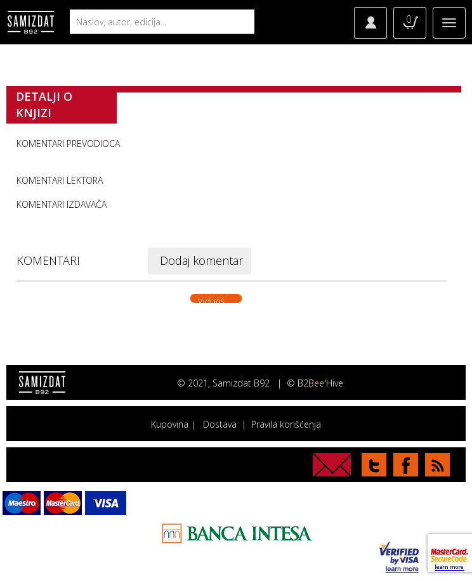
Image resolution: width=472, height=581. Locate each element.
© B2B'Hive (315, 383)
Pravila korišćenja (286, 424)
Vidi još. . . (216, 299)
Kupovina (169, 424)
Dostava (220, 424)
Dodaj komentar (201, 260)
